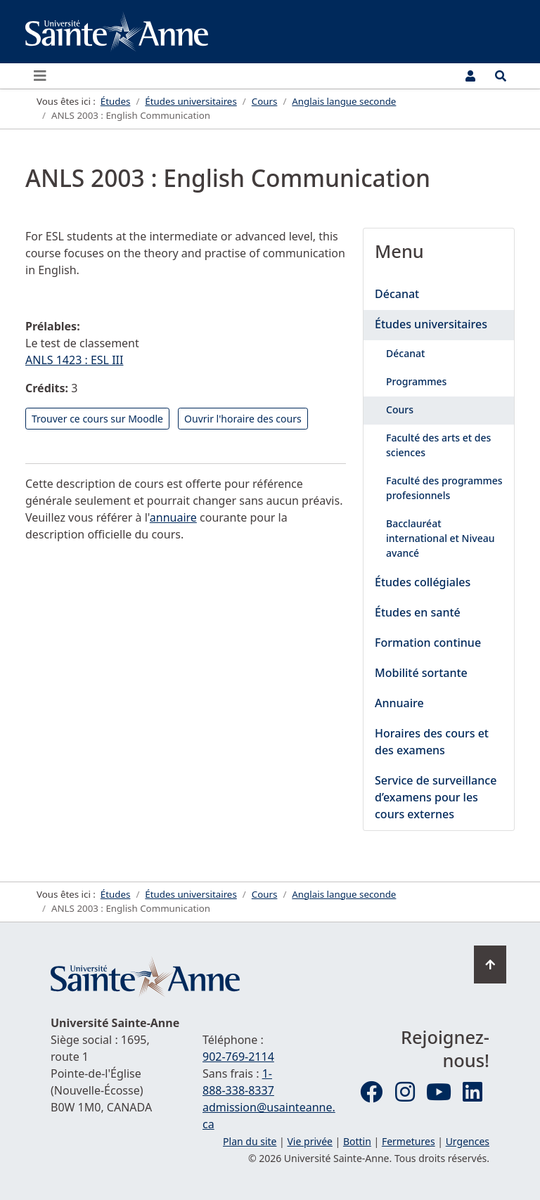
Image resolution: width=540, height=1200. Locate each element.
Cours (399, 409)
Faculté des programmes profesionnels (444, 488)
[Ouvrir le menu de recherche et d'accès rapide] (501, 76)
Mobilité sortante (421, 672)
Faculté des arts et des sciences (438, 445)
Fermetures (408, 1141)
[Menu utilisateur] (470, 76)
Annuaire (399, 703)
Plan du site (249, 1141)
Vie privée (309, 1141)
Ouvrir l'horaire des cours (243, 418)
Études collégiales (422, 582)
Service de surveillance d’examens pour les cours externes (435, 797)
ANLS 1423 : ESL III (74, 360)
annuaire (173, 517)
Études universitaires (431, 324)
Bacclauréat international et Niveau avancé (440, 538)
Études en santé (418, 612)
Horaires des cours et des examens (432, 741)
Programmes (416, 381)
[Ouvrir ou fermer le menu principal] (44, 76)
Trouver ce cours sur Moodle (97, 418)
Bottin (357, 1141)
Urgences (467, 1141)
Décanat (397, 294)
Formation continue (428, 642)
